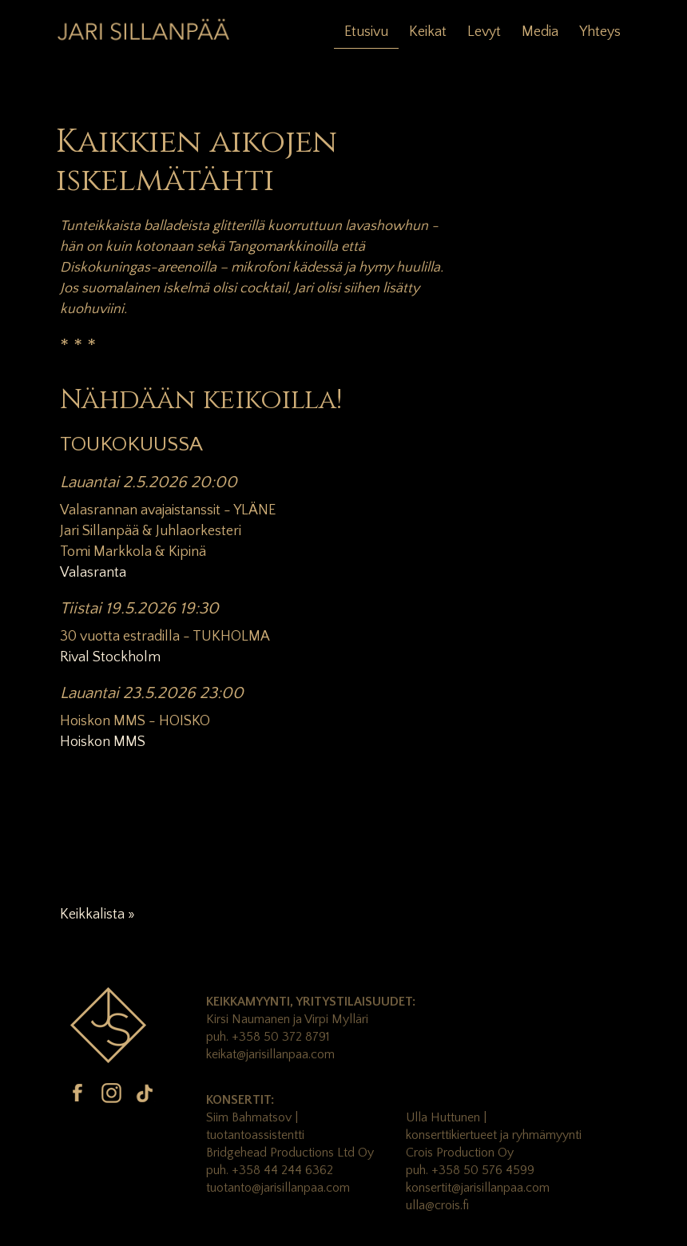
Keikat (428, 32)
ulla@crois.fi (437, 1205)
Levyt (484, 32)
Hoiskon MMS (102, 742)
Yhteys (600, 32)
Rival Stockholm (110, 657)
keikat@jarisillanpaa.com (270, 1054)
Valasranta (93, 573)
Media (540, 32)
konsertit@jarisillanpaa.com (478, 1188)
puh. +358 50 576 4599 (470, 1170)
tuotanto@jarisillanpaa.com (278, 1188)
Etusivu (366, 32)
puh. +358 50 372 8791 (268, 1037)
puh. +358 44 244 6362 (269, 1170)
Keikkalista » (97, 915)
